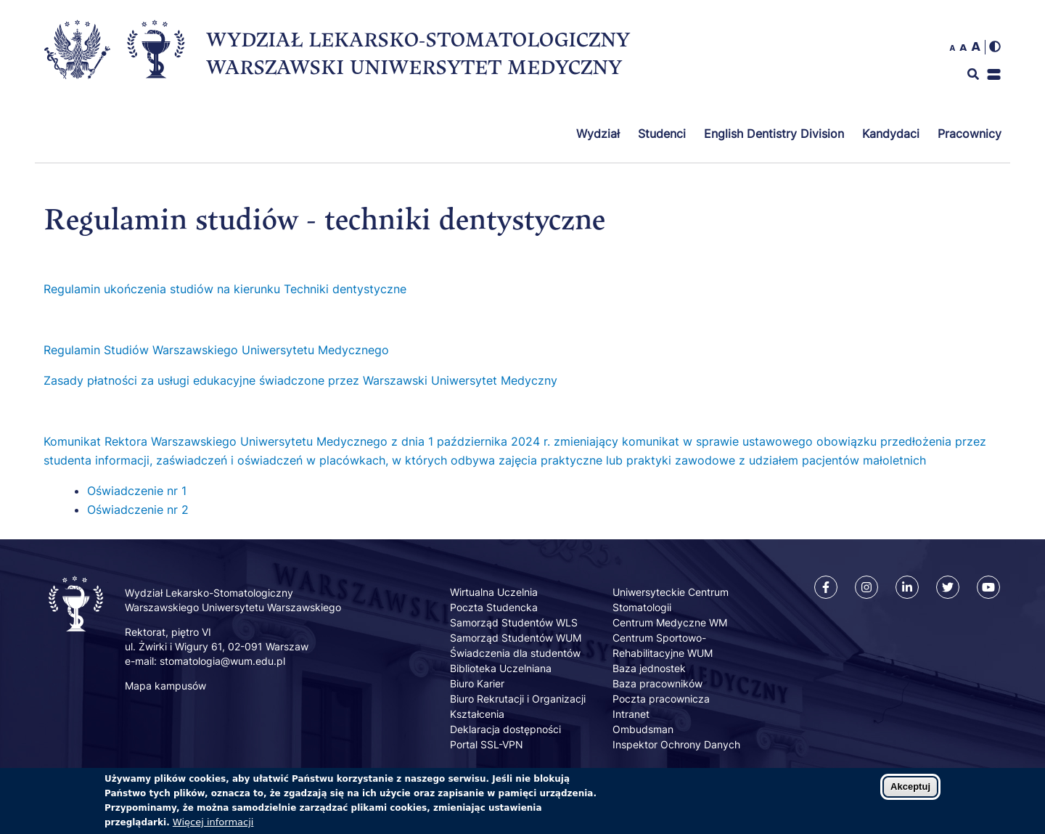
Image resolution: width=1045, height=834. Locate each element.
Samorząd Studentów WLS (514, 622)
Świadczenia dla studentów (515, 653)
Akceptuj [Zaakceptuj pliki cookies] (910, 792)
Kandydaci (890, 133)
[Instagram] (866, 587)
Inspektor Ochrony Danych (676, 744)
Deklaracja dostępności (505, 729)
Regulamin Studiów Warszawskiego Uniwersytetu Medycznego (216, 350)
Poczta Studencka (494, 607)
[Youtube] (988, 587)
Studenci (662, 133)
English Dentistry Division (774, 133)
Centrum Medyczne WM (669, 622)
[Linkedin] (907, 587)
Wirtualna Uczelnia (494, 592)
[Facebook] (825, 587)
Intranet (630, 714)
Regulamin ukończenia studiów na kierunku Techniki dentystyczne (225, 289)
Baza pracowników (657, 683)
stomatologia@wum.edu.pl (222, 661)
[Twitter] (947, 587)
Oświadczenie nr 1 (138, 490)
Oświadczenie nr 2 (139, 509)
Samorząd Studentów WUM (515, 637)
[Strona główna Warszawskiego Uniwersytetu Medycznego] (77, 82)
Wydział (598, 133)
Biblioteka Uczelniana (501, 668)
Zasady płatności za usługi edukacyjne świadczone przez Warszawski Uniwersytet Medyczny (300, 380)
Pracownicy (969, 133)
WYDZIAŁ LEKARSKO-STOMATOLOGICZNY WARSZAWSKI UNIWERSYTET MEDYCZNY (418, 53)
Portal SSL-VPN (486, 744)
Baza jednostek (649, 668)
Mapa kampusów (165, 685)
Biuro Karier (477, 683)
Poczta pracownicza (661, 698)
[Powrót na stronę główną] (155, 80)
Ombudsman (642, 729)
